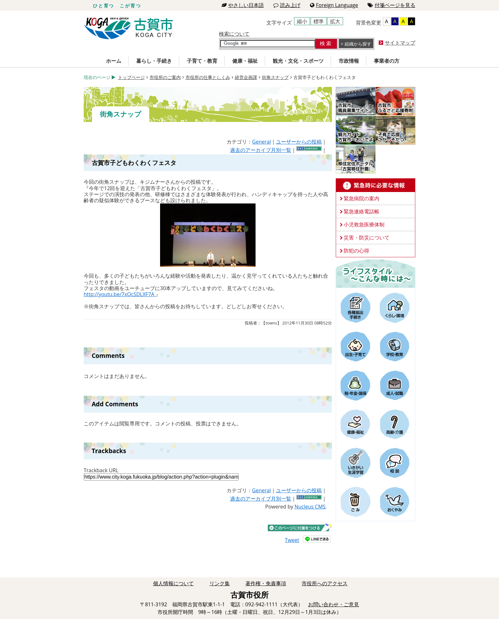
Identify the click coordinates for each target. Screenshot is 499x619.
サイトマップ (400, 42)
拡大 (335, 21)
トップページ (131, 77)
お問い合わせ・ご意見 (333, 604)
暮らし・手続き (154, 60)
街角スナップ (275, 77)
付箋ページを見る (391, 5)
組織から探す (358, 44)
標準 (318, 21)
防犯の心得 (356, 250)
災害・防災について (367, 237)
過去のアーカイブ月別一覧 (260, 149)
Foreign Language (334, 5)
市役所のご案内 (165, 77)
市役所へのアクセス (325, 583)
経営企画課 (246, 77)
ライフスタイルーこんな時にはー (375, 273)
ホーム (113, 60)
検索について (234, 33)
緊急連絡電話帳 (361, 211)
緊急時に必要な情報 (375, 185)
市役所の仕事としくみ (208, 77)
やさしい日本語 (242, 5)
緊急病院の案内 (361, 198)
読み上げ (286, 5)
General (261, 141)
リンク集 (219, 583)
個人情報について (173, 583)
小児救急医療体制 (364, 224)
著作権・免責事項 (265, 583)
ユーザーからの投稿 (299, 141)
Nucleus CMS (309, 506)
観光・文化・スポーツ (298, 60)
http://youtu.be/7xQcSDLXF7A (120, 294)
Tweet (292, 540)
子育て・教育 (202, 60)
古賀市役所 (128, 28)
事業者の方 (386, 60)
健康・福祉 (245, 60)
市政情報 (349, 60)
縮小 (302, 21)
